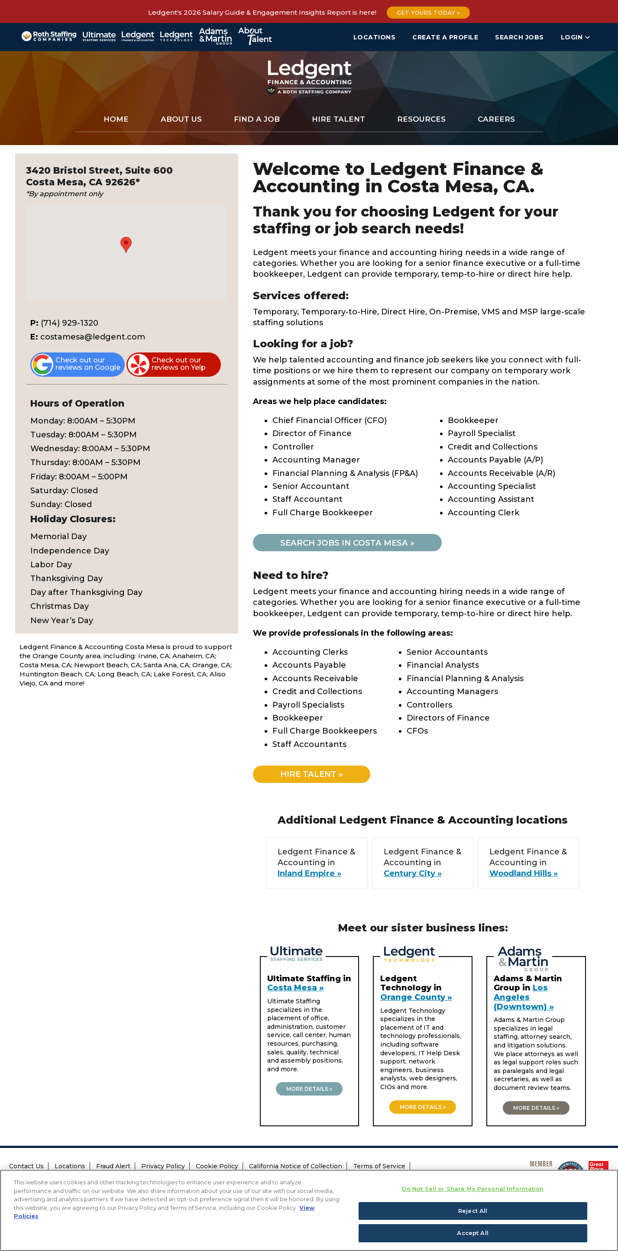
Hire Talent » (315, 775)
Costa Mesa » (295, 989)
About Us (181, 119)
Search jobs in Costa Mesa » (351, 543)
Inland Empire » (319, 874)
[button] (126, 245)
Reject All (472, 1211)
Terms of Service (379, 1167)
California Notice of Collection (295, 1167)
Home (116, 119)
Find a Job (257, 119)
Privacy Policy (163, 1167)
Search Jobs (519, 37)
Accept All (472, 1233)
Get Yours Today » (428, 12)
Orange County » (416, 998)
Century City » (416, 874)
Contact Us (26, 1167)
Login (575, 37)
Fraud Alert (113, 1167)
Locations (374, 37)
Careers (496, 119)
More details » (309, 1090)
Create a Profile (445, 37)
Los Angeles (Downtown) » (524, 998)
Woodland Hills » (520, 874)
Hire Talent (338, 119)
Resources (421, 119)
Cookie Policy (217, 1167)
